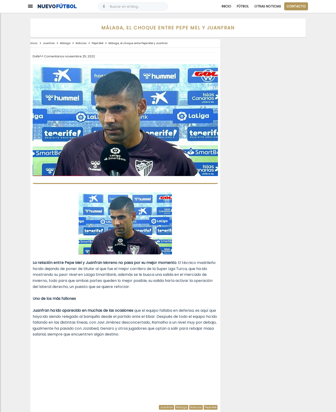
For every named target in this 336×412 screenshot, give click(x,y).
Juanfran (166, 407)
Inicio (226, 6)
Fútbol (243, 6)
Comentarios (54, 56)
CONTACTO (296, 6)
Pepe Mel (211, 407)
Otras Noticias (267, 6)
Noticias (196, 407)
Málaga (181, 407)
